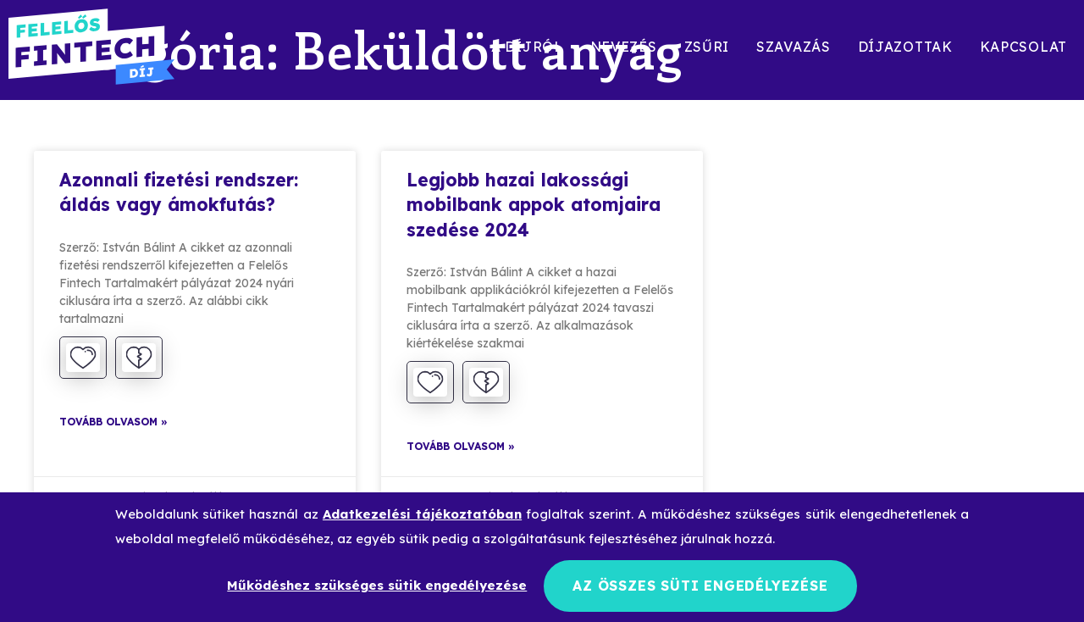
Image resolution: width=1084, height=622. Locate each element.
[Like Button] (83, 357)
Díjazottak (905, 46)
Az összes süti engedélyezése (699, 585)
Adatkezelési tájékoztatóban (422, 514)
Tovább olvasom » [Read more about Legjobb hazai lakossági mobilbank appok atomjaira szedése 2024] (460, 446)
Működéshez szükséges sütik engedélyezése (377, 585)
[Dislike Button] (139, 357)
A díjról (527, 46)
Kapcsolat (1023, 46)
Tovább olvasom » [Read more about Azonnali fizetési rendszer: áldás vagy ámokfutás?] (113, 421)
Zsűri (707, 46)
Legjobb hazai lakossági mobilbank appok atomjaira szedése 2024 (533, 205)
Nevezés (623, 46)
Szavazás (793, 46)
